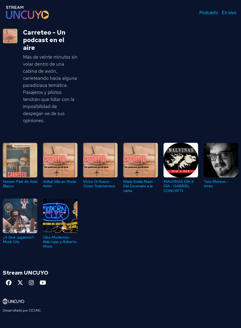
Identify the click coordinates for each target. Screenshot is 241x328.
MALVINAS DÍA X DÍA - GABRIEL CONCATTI (179, 186)
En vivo (229, 12)
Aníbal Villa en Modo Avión (59, 183)
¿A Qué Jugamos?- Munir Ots (19, 239)
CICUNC (35, 310)
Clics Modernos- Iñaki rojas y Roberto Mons (60, 242)
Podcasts (208, 12)
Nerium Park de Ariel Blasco (20, 183)
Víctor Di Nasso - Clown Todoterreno (99, 183)
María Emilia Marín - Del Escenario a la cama (139, 186)
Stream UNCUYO (25, 272)
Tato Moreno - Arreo (216, 183)
